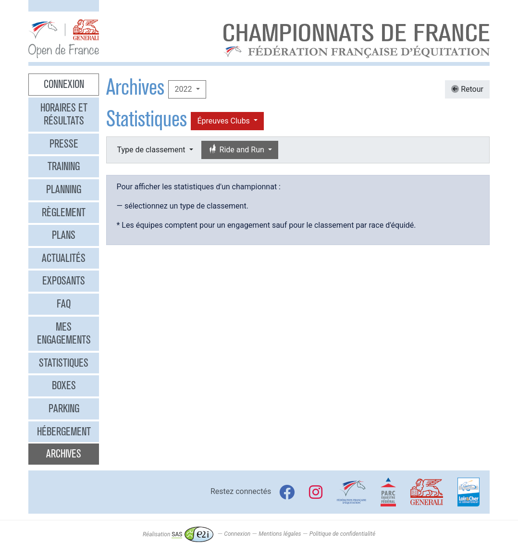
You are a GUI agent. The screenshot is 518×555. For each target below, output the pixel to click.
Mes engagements (64, 333)
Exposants (63, 280)
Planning (63, 189)
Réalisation (178, 534)
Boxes (64, 385)
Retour (467, 89)
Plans (63, 235)
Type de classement (152, 149)
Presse (63, 143)
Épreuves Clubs (224, 120)
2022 (184, 89)
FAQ (64, 303)
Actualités (64, 258)
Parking (64, 408)
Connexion (64, 84)
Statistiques (63, 363)
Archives (63, 453)
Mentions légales (280, 534)
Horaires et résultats (63, 114)
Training (64, 166)
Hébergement (64, 431)
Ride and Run (237, 150)
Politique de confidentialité (342, 534)
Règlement (64, 212)
